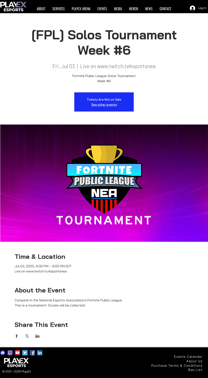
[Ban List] (188, 369)
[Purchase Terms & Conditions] (176, 365)
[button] (41, 9)
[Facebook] (32, 352)
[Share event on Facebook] (17, 336)
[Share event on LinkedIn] (37, 336)
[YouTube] (17, 352)
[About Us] (192, 361)
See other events (104, 104)
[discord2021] (2, 352)
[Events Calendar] (188, 356)
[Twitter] (25, 352)
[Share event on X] (27, 336)
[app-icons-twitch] (10, 352)
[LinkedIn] (39, 352)
